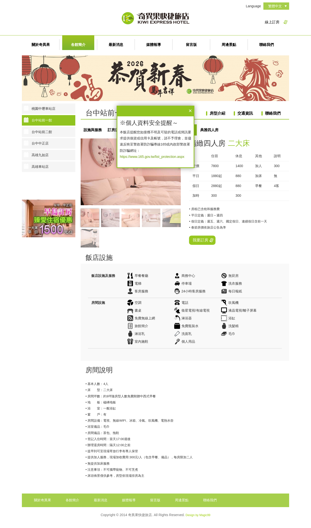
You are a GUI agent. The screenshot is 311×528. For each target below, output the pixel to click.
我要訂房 (200, 240)
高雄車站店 (40, 167)
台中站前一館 (42, 120)
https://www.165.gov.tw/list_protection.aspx (152, 157)
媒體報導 (153, 45)
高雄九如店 (40, 155)
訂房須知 (115, 130)
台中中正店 (40, 143)
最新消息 (116, 45)
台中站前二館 (42, 132)
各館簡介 (78, 45)
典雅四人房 (209, 130)
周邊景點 (229, 45)
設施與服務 (93, 130)
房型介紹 (217, 113)
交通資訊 (245, 113)
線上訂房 (272, 22)
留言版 (191, 45)
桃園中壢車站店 (43, 109)
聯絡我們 (266, 45)
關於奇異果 (41, 45)
